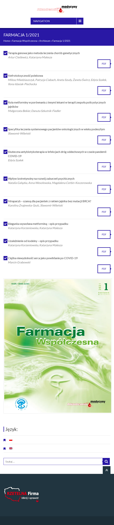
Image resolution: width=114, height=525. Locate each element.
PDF (104, 63)
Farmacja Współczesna (24, 40)
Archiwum (44, 40)
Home (7, 40)
